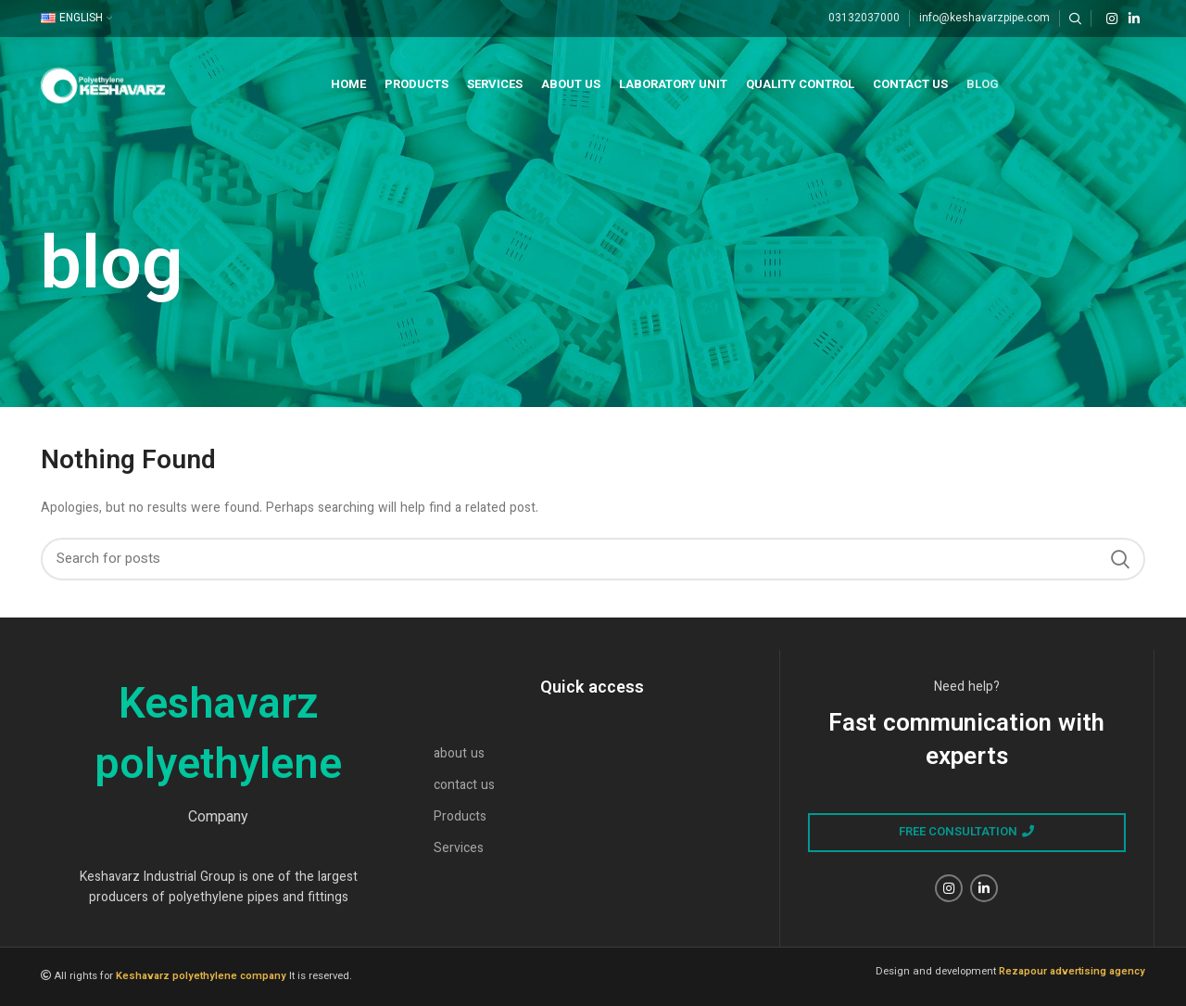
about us (459, 755)
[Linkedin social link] (1134, 18)
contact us (464, 786)
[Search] (1075, 18)
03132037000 (864, 18)
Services (459, 849)
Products (460, 818)
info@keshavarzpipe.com (984, 18)
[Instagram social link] (1112, 18)
